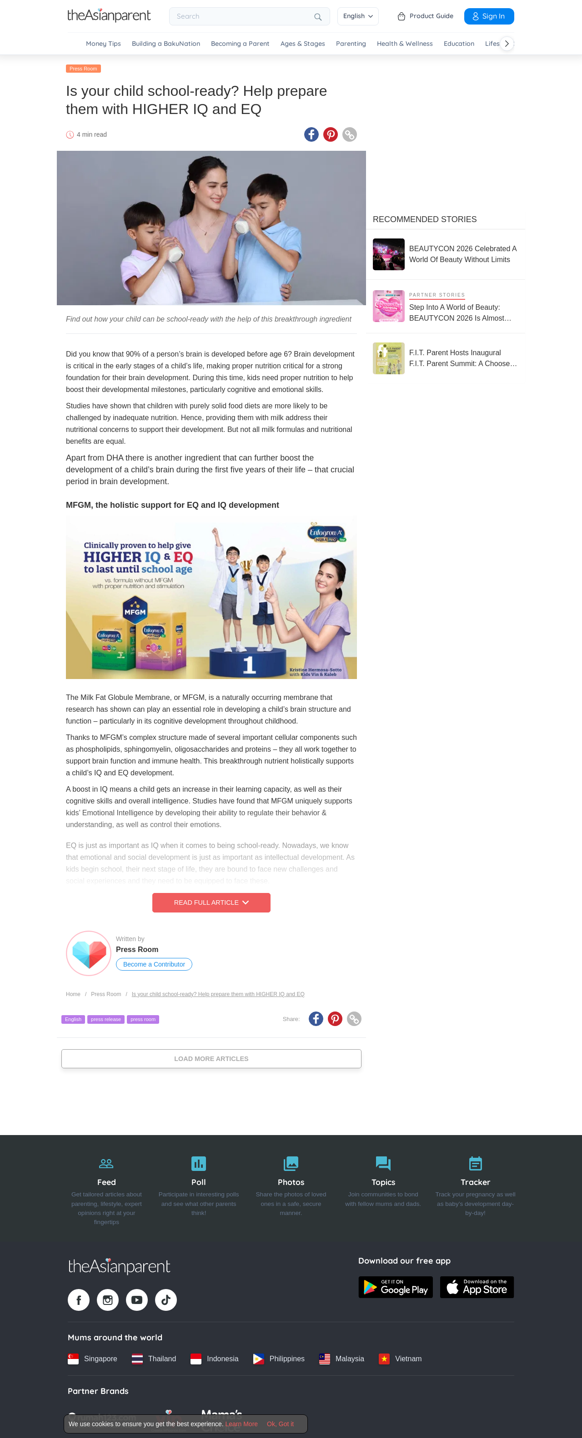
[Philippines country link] (279, 1357)
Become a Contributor (154, 963)
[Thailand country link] (154, 1357)
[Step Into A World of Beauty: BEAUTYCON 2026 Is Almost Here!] (445, 304)
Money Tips (103, 44)
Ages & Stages (303, 44)
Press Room (83, 66)
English (358, 16)
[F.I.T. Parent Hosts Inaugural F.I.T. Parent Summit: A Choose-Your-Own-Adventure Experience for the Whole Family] (445, 356)
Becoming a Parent (240, 44)
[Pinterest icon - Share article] (330, 133)
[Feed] (106, 1186)
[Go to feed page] (109, 20)
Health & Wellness (405, 44)
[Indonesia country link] (214, 1357)
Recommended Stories (425, 217)
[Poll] (199, 1186)
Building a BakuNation (166, 44)
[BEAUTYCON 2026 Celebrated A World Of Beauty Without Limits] (445, 252)
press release (106, 1018)
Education (459, 44)
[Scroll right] (507, 43)
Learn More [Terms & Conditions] (242, 1424)
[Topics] (383, 1186)
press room (143, 1018)
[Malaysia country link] (341, 1357)
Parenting (351, 44)
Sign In (488, 15)
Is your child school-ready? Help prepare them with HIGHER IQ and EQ (218, 992)
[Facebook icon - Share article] (311, 133)
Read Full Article (211, 901)
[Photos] (291, 1186)
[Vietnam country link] (400, 1357)
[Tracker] (475, 1186)
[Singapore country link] (92, 1357)
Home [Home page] (73, 992)
